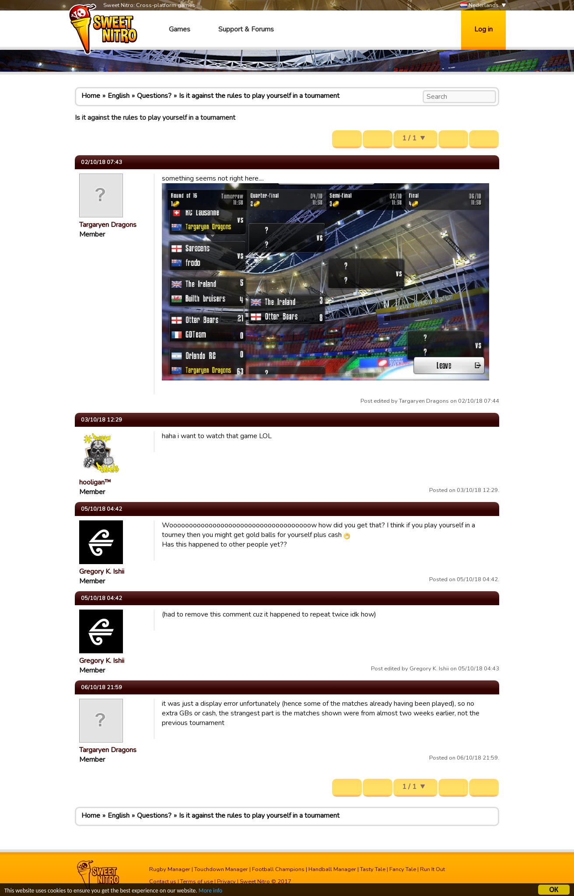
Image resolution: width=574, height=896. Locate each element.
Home (90, 96)
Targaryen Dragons (107, 225)
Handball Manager (332, 869)
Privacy (226, 882)
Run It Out (432, 869)
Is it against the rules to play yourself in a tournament (259, 96)
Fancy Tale (402, 869)
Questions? (154, 96)
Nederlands (479, 5)
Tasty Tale (372, 869)
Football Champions (278, 869)
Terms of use (196, 882)
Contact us (162, 882)
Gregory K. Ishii (101, 571)
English (119, 96)
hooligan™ (95, 482)
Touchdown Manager (221, 869)
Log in (483, 29)
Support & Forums (246, 29)
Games (179, 29)
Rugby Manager (169, 869)
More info (210, 892)
